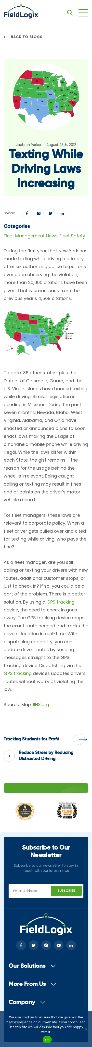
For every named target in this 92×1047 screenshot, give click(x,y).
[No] (85, 1029)
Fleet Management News (31, 236)
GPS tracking (61, 602)
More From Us (32, 984)
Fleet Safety (72, 236)
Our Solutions (32, 966)
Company (27, 1002)
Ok (47, 1040)
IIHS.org (41, 704)
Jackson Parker (28, 144)
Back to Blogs (23, 36)
